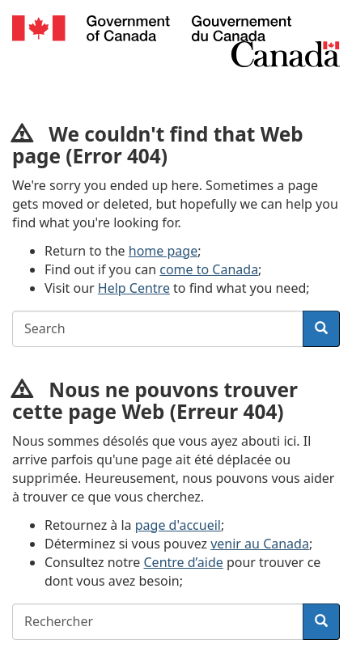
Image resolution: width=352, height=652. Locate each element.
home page (163, 251)
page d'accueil (178, 525)
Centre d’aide (183, 562)
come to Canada (208, 269)
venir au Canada (259, 544)
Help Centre (134, 288)
